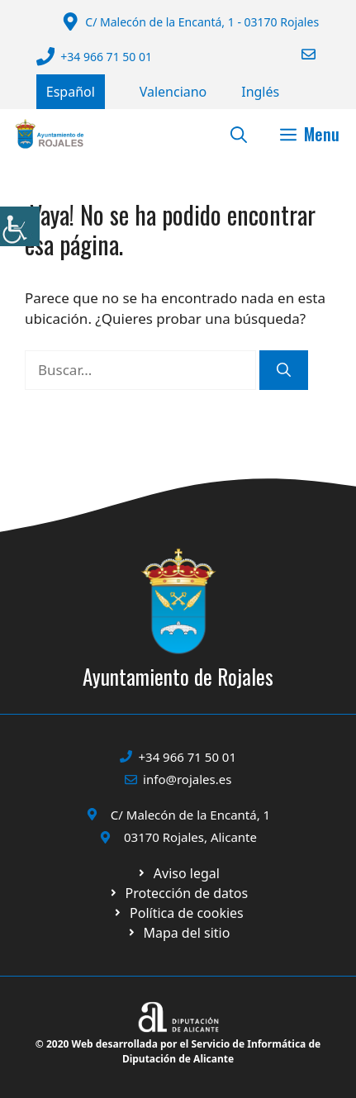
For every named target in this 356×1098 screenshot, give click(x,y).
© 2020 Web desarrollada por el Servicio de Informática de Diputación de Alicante (178, 1051)
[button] (238, 134)
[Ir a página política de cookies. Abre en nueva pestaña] (178, 893)
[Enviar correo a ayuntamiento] (298, 54)
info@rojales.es (187, 779)
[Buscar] (283, 370)
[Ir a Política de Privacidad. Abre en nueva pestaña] (178, 873)
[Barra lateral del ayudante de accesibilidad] (20, 226)
